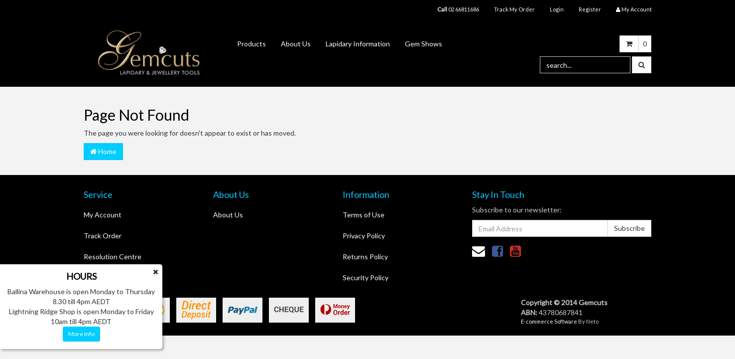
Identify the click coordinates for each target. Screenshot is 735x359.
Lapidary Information (358, 43)
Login (557, 9)
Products (251, 43)
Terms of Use (363, 214)
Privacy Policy (364, 235)
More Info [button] (81, 334)
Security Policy (365, 277)
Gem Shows (423, 43)
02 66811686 (458, 9)
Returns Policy (365, 256)
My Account (103, 214)
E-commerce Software (549, 321)
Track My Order (514, 9)
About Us (296, 43)
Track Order (103, 235)
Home (103, 151)
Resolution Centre (112, 256)
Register (590, 9)
